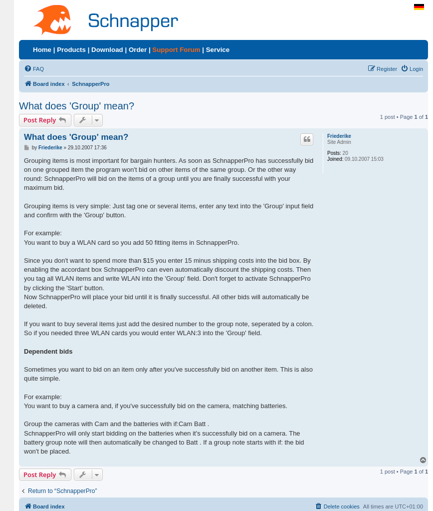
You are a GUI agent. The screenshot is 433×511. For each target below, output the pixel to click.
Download (107, 49)
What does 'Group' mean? (76, 105)
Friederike (339, 136)
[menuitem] (34, 69)
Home (42, 49)
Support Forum (176, 49)
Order (138, 49)
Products (71, 49)
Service (217, 49)
